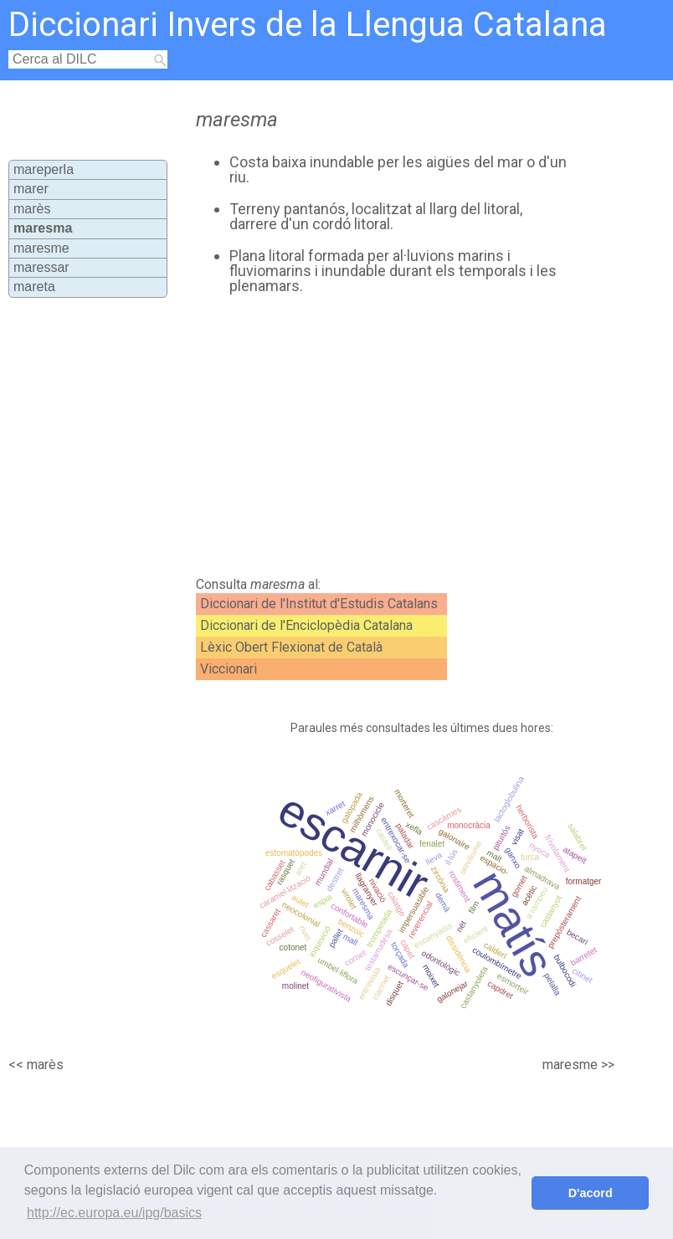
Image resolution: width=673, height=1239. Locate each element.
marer (31, 189)
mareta (34, 286)
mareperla (43, 169)
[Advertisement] (371, 436)
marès (31, 209)
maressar (41, 267)
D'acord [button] (590, 1193)
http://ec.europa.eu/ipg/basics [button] (114, 1213)
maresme (41, 248)
